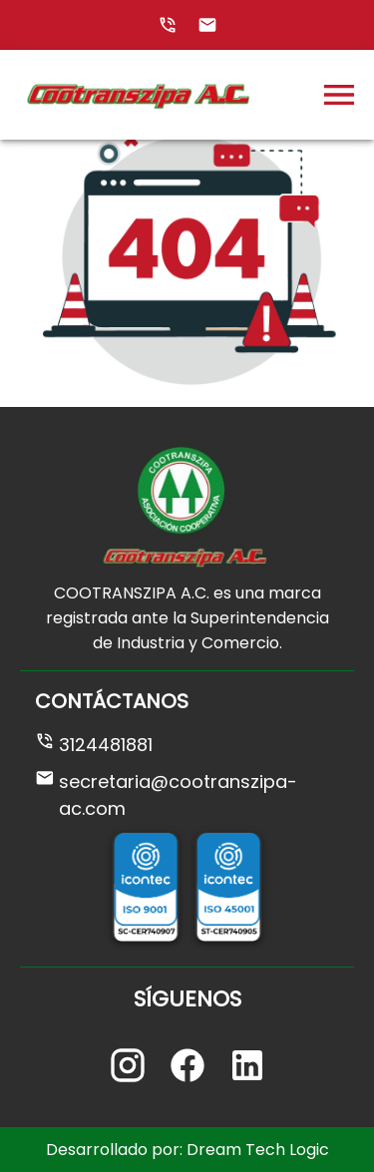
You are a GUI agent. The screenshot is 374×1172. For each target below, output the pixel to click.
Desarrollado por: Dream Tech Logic (187, 1149)
